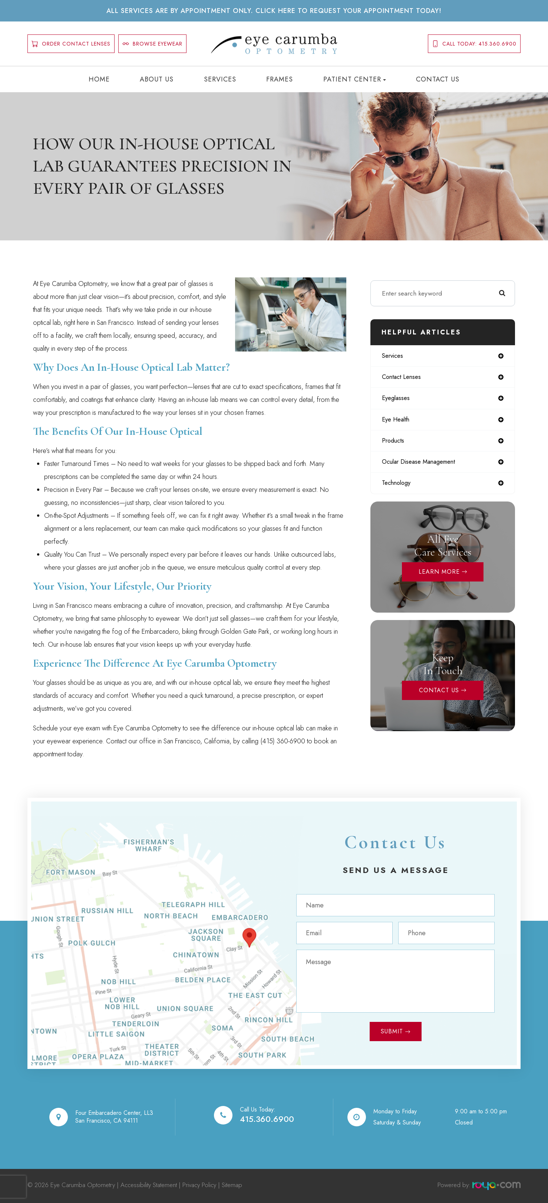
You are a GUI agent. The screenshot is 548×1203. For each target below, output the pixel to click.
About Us (157, 79)
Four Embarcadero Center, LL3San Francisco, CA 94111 (114, 1117)
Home (99, 79)
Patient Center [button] (354, 79)
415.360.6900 (267, 1119)
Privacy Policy (199, 1184)
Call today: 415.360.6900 (474, 43)
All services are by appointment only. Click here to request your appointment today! (274, 10)
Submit (392, 1031)
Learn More (439, 576)
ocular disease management (423, 465)
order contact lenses (71, 43)
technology (398, 487)
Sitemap (232, 1184)
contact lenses (403, 378)
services (394, 356)
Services (220, 79)
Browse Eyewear (152, 43)
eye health (397, 422)
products (394, 444)
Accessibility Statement (149, 1184)
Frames (279, 79)
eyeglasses (397, 400)
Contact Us (437, 79)
